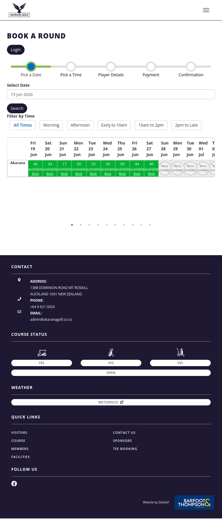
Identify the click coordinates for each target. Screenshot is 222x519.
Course (18, 440)
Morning (51, 125)
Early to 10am (114, 125)
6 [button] (115, 225)
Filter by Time (20, 116)
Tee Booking (125, 448)
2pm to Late (186, 125)
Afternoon (80, 125)
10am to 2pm (151, 125)
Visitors (19, 432)
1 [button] (72, 225)
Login (16, 49)
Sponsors (122, 440)
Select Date (18, 85)
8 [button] (133, 225)
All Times (23, 125)
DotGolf (163, 502)
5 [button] (107, 225)
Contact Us (124, 432)
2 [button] (81, 225)
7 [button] (124, 225)
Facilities (20, 457)
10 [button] (150, 225)
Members (20, 448)
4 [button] (98, 225)
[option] (41, 217)
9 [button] (141, 225)
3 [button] (89, 225)
